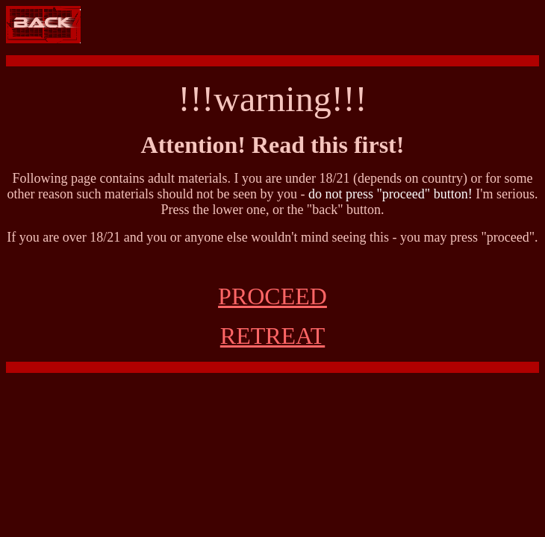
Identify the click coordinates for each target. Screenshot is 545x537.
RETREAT (272, 335)
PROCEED (272, 296)
